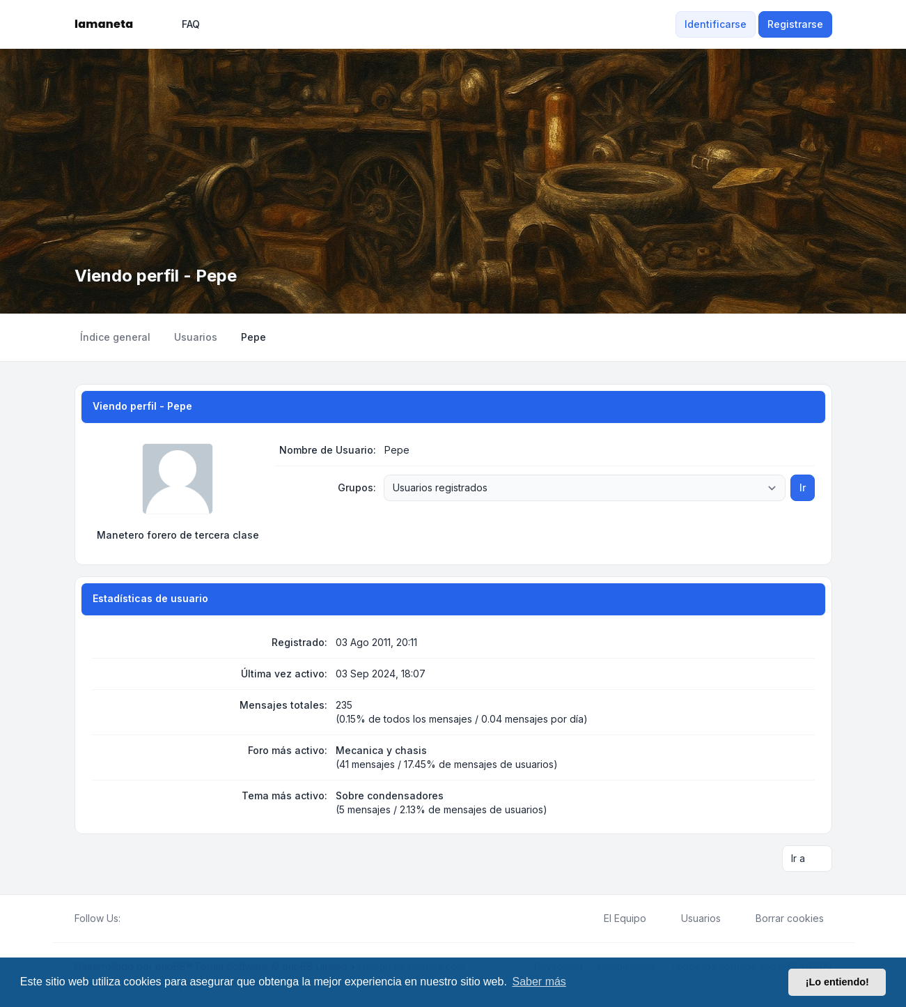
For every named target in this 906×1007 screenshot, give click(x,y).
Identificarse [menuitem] (716, 24)
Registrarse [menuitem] (795, 24)
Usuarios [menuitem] (692, 918)
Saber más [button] (539, 981)
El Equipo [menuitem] (616, 918)
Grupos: (357, 487)
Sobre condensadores (390, 795)
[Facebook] (129, 918)
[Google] (162, 918)
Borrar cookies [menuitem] (780, 918)
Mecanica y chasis (381, 750)
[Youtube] (151, 918)
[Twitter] (140, 918)
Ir (802, 487)
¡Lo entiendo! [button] (837, 981)
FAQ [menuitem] (182, 24)
